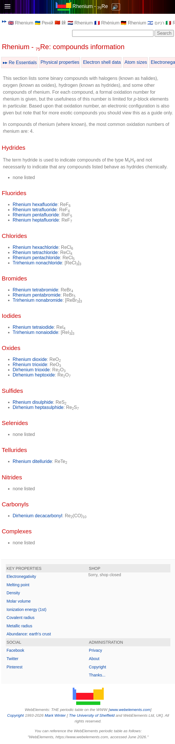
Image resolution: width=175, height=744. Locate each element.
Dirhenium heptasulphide (38, 407)
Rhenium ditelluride (32, 461)
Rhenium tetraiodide (33, 327)
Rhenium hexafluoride (35, 204)
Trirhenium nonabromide (38, 300)
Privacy (95, 650)
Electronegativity (21, 576)
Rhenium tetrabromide (35, 289)
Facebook (15, 650)
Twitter (12, 658)
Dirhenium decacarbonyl (37, 515)
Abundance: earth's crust (29, 634)
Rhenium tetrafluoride (35, 209)
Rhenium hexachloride (35, 247)
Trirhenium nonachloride (37, 262)
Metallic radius (19, 626)
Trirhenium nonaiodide (35, 332)
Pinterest (14, 667)
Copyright (97, 667)
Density (13, 593)
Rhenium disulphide (33, 402)
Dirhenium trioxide (31, 369)
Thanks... (97, 675)
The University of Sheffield (92, 715)
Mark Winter (55, 715)
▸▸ (4, 21)
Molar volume (19, 601)
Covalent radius (20, 617)
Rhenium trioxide (30, 364)
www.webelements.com (129, 710)
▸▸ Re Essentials (20, 62)
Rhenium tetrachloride (35, 252)
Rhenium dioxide (30, 359)
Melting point (18, 584)
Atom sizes (135, 62)
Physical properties (60, 62)
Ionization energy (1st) (27, 609)
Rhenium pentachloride (36, 257)
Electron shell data (102, 62)
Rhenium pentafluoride (36, 214)
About (94, 658)
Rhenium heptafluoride (36, 220)
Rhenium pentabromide (36, 295)
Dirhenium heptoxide (34, 374)
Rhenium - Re (90, 6)
